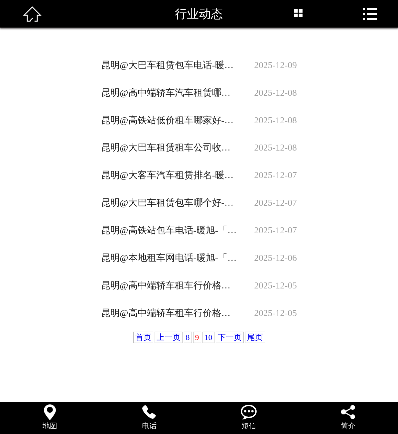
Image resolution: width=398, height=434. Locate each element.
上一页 (169, 337)
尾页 (255, 337)
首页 (143, 337)
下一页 (230, 337)
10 (208, 337)
